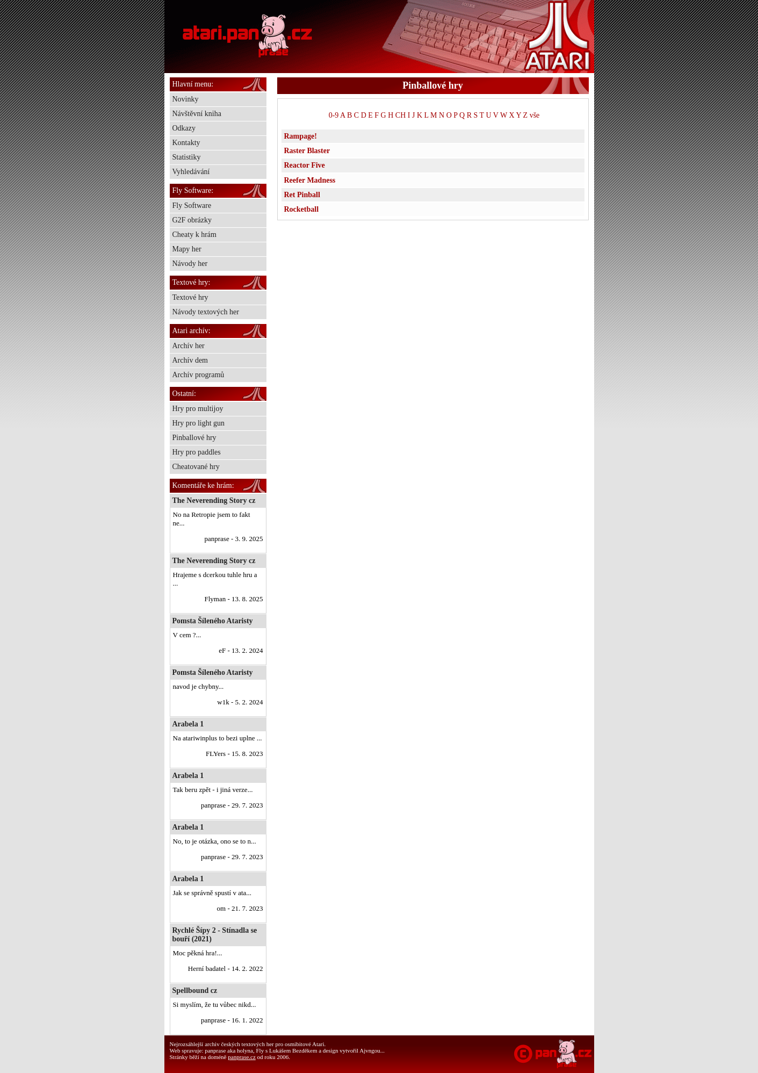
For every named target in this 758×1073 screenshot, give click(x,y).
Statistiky (186, 157)
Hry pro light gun (198, 423)
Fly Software (192, 205)
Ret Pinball (302, 195)
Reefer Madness (310, 180)
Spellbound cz (195, 990)
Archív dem (190, 360)
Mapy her (186, 249)
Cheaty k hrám (194, 235)
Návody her (190, 264)
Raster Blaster (307, 151)
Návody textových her (205, 312)
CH (400, 115)
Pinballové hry (194, 438)
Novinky (185, 99)
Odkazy (184, 128)
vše (535, 115)
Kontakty (186, 143)
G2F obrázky (192, 220)
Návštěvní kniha (196, 114)
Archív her (188, 346)
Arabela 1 (188, 724)
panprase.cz (242, 1057)
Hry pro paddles (196, 452)
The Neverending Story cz (214, 500)
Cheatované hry (196, 467)
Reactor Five (304, 165)
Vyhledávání (191, 172)
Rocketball (301, 209)
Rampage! (300, 136)
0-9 (334, 115)
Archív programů (198, 375)
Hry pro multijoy (197, 409)
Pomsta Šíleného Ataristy (212, 621)
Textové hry (190, 297)
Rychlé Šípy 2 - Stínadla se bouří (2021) (214, 934)
